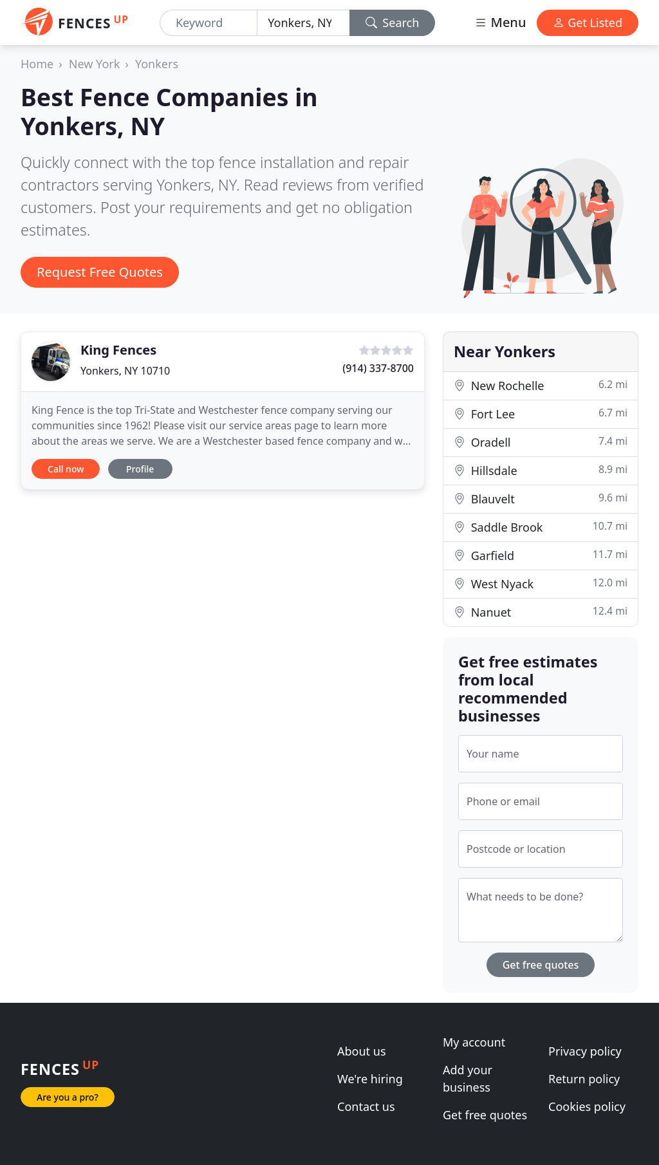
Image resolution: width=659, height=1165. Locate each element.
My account (474, 1042)
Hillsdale (540, 470)
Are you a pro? (67, 1097)
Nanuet (540, 612)
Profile (140, 469)
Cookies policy (587, 1106)
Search (393, 22)
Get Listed (587, 22)
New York (94, 63)
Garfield (540, 555)
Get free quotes (541, 965)
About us (361, 1051)
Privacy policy (585, 1051)
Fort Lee (540, 413)
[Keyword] (208, 23)
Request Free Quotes (100, 272)
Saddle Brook (540, 527)
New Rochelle (540, 385)
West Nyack (540, 583)
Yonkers (156, 63)
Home (37, 63)
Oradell (540, 442)
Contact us (366, 1106)
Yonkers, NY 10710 (125, 371)
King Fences (118, 350)
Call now (66, 469)
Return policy (584, 1078)
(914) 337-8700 (378, 368)
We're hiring (370, 1078)
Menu (500, 22)
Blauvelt (540, 498)
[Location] (303, 23)
